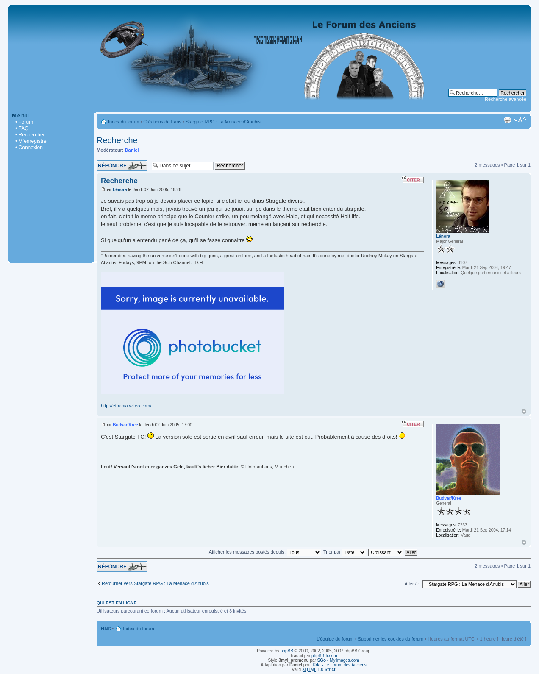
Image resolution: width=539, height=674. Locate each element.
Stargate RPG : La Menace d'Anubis (223, 121)
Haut (524, 411)
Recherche (117, 140)
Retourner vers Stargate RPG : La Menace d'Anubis (155, 583)
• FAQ (22, 128)
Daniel (132, 150)
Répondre (122, 165)
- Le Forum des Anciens (340, 665)
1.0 (319, 669)
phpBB (287, 651)
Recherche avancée (505, 99)
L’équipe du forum (335, 638)
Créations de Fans (162, 121)
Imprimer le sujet (507, 120)
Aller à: (412, 583)
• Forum (24, 122)
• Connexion (29, 147)
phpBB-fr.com (324, 655)
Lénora (120, 189)
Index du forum (123, 121)
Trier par (344, 551)
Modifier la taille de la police (520, 120)
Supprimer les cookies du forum (391, 638)
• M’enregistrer (31, 141)
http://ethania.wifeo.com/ (126, 405)
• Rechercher (30, 135)
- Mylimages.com (338, 660)
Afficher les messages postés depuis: (265, 551)
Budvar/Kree (125, 425)
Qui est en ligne (117, 602)
